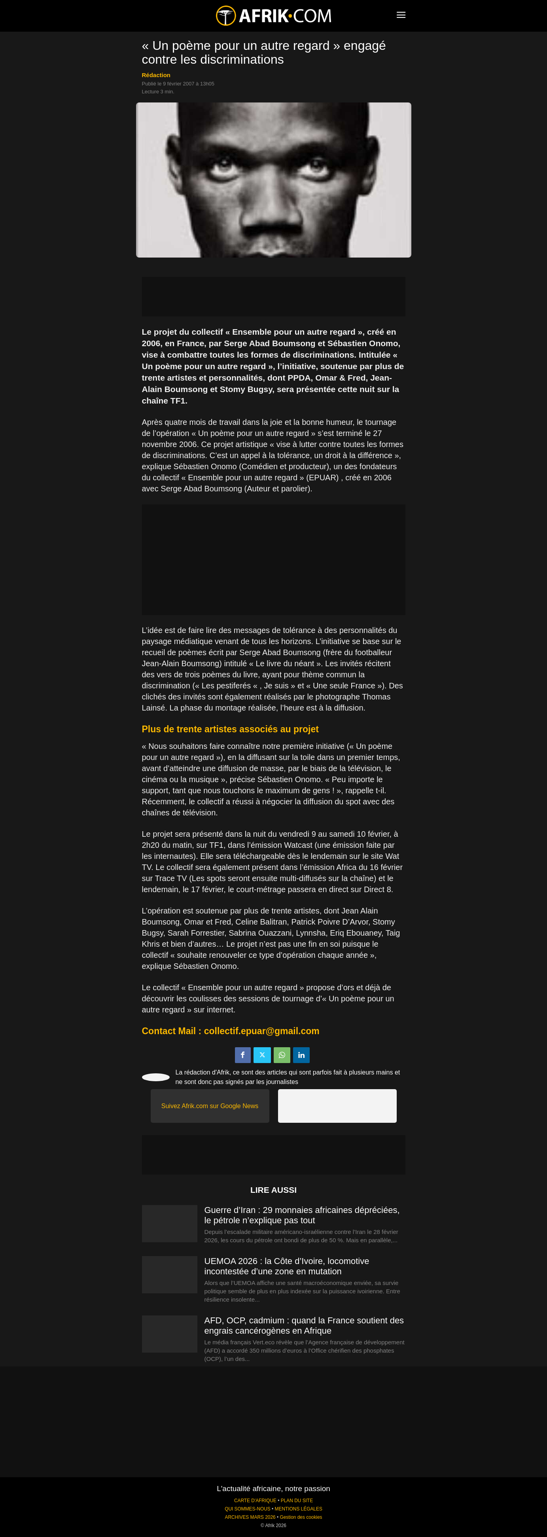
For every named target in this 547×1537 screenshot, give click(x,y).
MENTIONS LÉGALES (298, 1509)
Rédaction (156, 75)
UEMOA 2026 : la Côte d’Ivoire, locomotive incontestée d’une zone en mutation (286, 1266)
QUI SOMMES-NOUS (248, 1509)
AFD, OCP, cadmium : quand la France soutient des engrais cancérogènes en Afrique (304, 1325)
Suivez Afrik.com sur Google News (209, 1106)
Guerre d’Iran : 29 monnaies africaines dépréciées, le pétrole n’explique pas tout (302, 1215)
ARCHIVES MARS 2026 (250, 1517)
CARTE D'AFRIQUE (255, 1500)
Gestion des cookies (301, 1517)
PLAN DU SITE (297, 1500)
